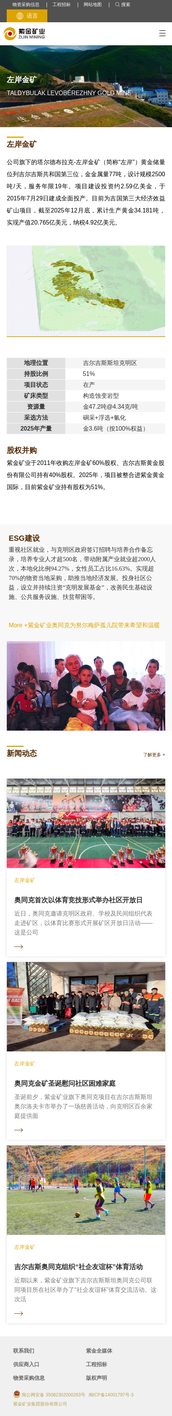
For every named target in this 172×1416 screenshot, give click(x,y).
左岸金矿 (22, 144)
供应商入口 (26, 1364)
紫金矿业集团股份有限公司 (40, 1404)
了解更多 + (154, 754)
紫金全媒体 (99, 1351)
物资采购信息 (25, 4)
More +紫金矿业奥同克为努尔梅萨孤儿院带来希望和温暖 (84, 625)
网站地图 (93, 4)
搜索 (122, 4)
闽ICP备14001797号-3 (111, 1395)
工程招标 (62, 4)
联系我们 (23, 1351)
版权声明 (96, 1378)
